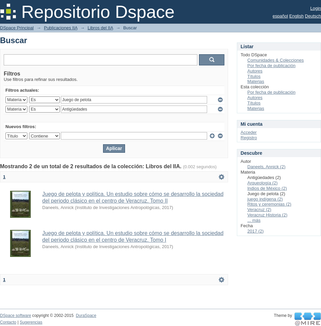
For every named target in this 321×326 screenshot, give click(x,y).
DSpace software (15, 315)
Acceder (249, 132)
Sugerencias (31, 322)
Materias (255, 81)
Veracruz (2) (259, 209)
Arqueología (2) (262, 182)
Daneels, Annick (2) (266, 166)
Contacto (8, 322)
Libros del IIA (100, 27)
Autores (255, 70)
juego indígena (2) (265, 199)
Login (315, 8)
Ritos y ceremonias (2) (269, 204)
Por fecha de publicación (271, 65)
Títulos (254, 76)
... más (254, 220)
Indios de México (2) (267, 188)
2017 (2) (255, 231)
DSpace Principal (17, 27)
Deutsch (313, 16)
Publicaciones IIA (60, 27)
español (280, 16)
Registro (249, 137)
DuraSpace (86, 315)
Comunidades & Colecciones (275, 60)
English (296, 16)
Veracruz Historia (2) (267, 214)
